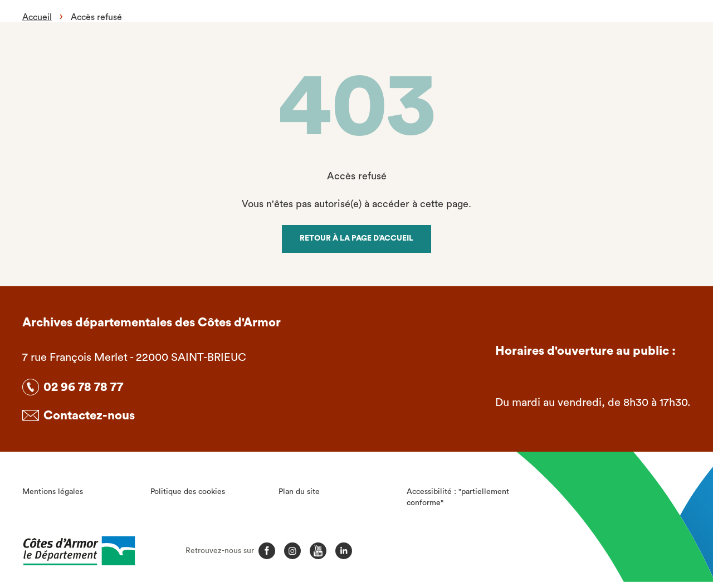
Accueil (37, 17)
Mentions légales (52, 492)
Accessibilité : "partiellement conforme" (458, 497)
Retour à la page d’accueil (356, 238)
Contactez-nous (89, 415)
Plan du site (299, 492)
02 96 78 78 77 (83, 387)
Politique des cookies (187, 492)
